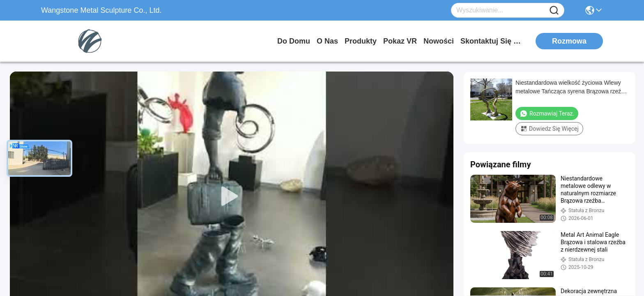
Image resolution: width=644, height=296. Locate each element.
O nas (327, 41)
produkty (361, 41)
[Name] (554, 10)
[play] (231, 196)
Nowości (438, 41)
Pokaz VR (400, 41)
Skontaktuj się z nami (491, 41)
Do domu (293, 41)
